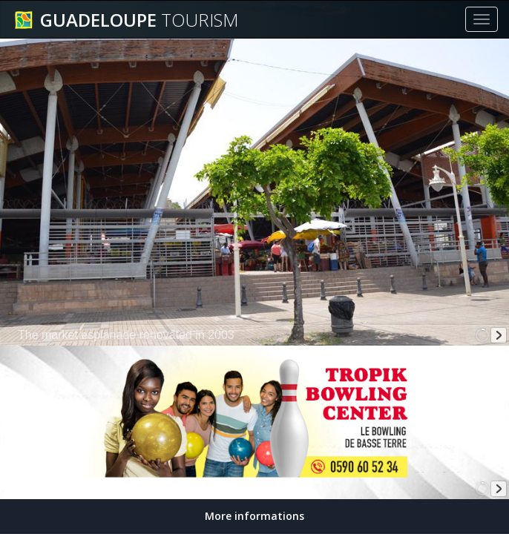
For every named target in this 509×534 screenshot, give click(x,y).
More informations (254, 516)
